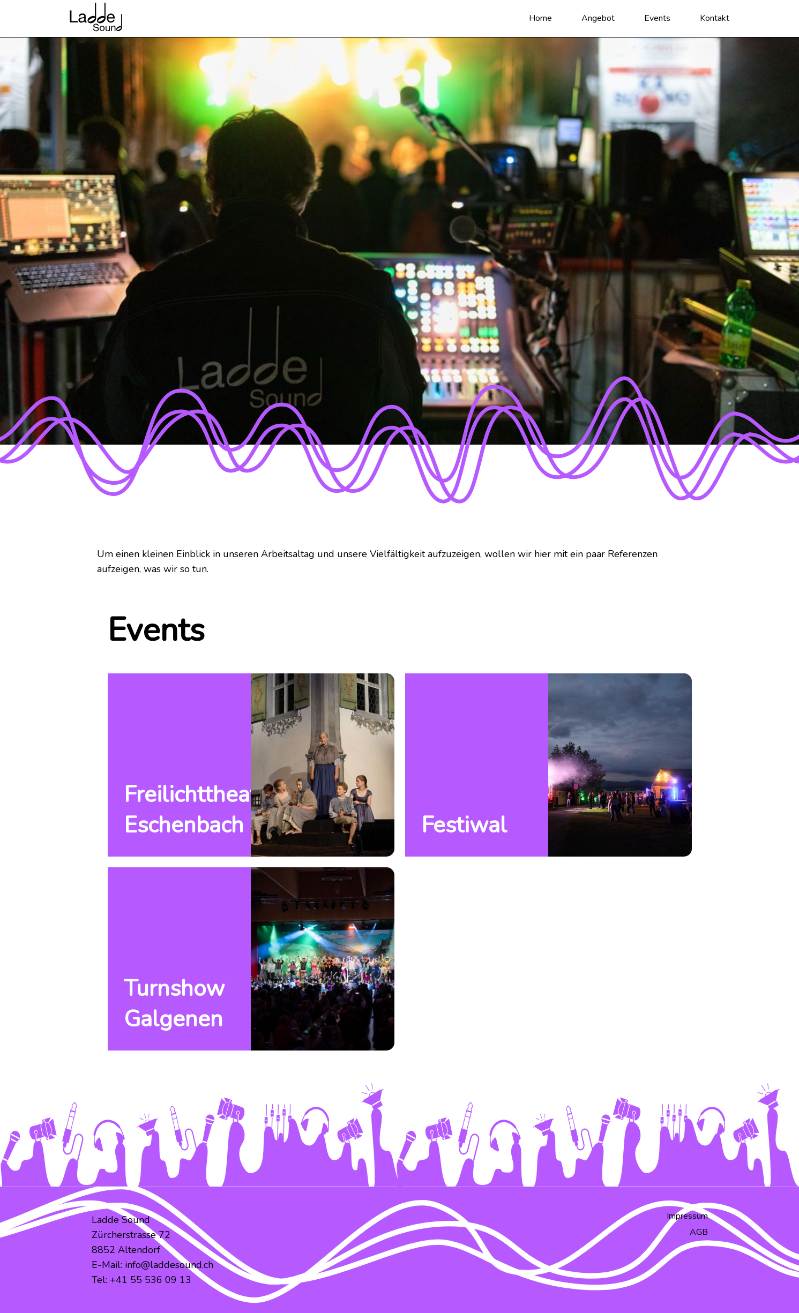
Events (657, 18)
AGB (699, 1232)
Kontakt (714, 18)
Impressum (687, 1216)
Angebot (598, 18)
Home (540, 18)
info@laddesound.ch (169, 1264)
